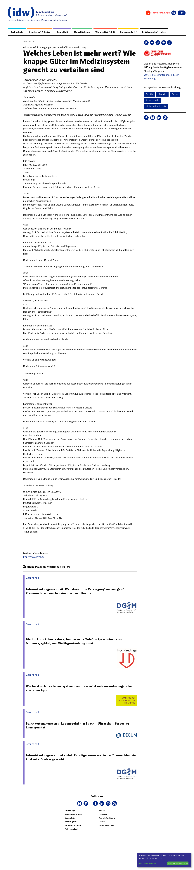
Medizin (162, 94)
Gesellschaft (152, 100)
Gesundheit (61, 32)
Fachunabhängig (127, 32)
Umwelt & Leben (80, 32)
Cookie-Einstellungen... (148, 863)
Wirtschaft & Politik (104, 32)
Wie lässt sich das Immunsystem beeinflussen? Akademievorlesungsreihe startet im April (79, 688)
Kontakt (101, 822)
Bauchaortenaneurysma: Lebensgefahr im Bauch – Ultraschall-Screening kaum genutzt (78, 725)
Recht (175, 94)
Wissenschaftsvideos (153, 32)
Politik (149, 94)
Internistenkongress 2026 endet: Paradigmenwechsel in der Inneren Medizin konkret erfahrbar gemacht (81, 757)
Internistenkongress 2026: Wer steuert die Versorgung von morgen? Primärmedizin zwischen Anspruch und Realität (75, 591)
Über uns (102, 811)
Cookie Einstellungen (106, 825)
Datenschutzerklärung (107, 818)
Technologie (16, 32)
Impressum (103, 814)
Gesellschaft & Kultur (38, 32)
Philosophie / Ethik (156, 106)
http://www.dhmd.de (33, 556)
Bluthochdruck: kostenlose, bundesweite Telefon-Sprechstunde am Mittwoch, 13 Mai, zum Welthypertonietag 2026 (74, 641)
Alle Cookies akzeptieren (178, 863)
